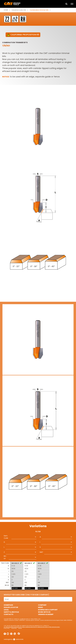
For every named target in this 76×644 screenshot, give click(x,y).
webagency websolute (13, 639)
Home (6, 10)
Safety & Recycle (11, 612)
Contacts (8, 614)
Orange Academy (45, 614)
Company (42, 605)
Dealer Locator (11, 607)
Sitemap (20, 628)
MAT (41, 552)
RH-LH (5, 557)
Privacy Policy (7, 628)
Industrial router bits (19, 10)
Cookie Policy (14, 628)
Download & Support (48, 610)
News (40, 607)
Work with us (44, 612)
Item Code (6, 537)
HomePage (8, 605)
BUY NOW (15, 588)
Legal (6, 610)
